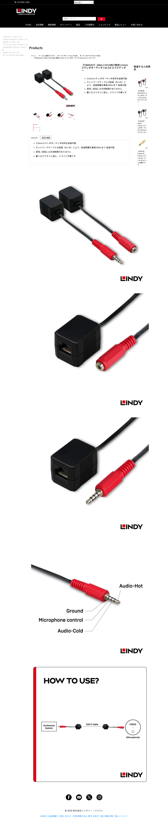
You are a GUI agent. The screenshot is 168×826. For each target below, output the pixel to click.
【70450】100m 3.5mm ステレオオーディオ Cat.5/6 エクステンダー (142, 126)
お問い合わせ (137, 24)
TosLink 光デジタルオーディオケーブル (14, 48)
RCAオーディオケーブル (11, 42)
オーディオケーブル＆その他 (67, 56)
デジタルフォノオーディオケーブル (15, 44)
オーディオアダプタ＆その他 (13, 55)
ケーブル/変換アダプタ (47, 56)
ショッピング (104, 24)
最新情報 (52, 24)
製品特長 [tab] (34, 138)
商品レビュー (121, 24)
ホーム (33, 56)
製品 (78, 24)
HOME (28, 24)
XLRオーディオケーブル (11, 52)
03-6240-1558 (23, 2)
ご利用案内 (89, 24)
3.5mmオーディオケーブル (12, 37)
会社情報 (40, 24)
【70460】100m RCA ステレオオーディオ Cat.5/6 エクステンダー (142, 96)
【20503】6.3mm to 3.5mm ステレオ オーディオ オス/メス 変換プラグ (141, 158)
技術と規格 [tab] (46, 138)
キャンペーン (66, 24)
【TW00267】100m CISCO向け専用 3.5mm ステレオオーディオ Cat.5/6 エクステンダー (64, 58)
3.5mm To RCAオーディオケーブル (15, 39)
